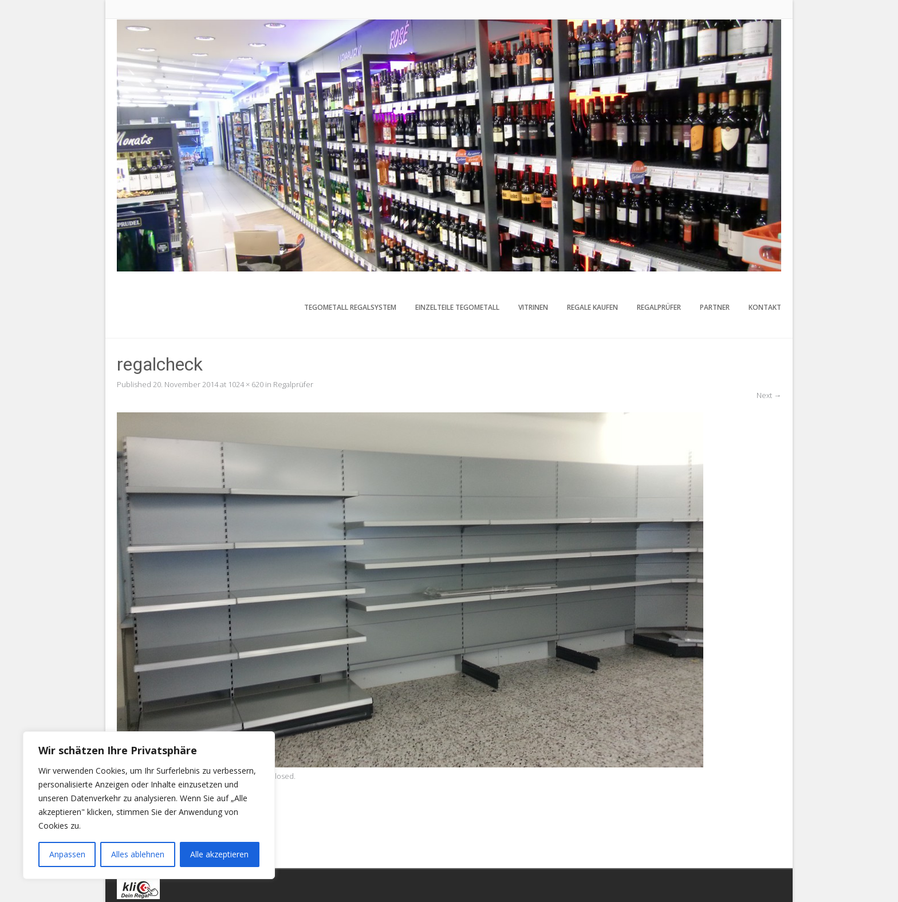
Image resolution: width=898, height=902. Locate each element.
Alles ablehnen (137, 854)
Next (769, 395)
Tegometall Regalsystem (350, 307)
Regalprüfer (659, 307)
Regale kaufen (592, 307)
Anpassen (67, 854)
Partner (715, 307)
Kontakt (765, 307)
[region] (149, 805)
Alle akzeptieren (219, 854)
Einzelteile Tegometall (457, 307)
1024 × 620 (245, 384)
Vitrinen (533, 307)
